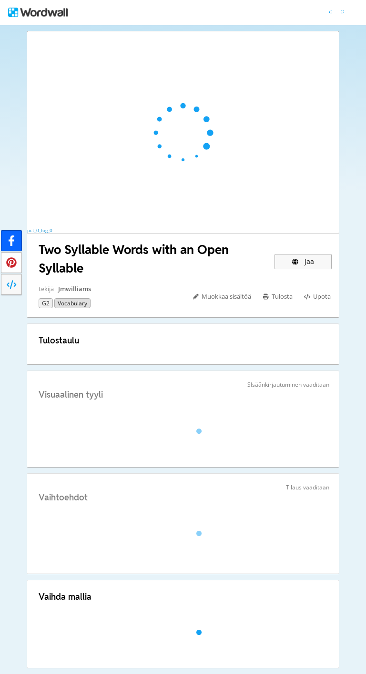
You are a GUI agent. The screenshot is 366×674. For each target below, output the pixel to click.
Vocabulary (72, 303)
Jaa (303, 261)
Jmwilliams (74, 288)
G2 (46, 303)
